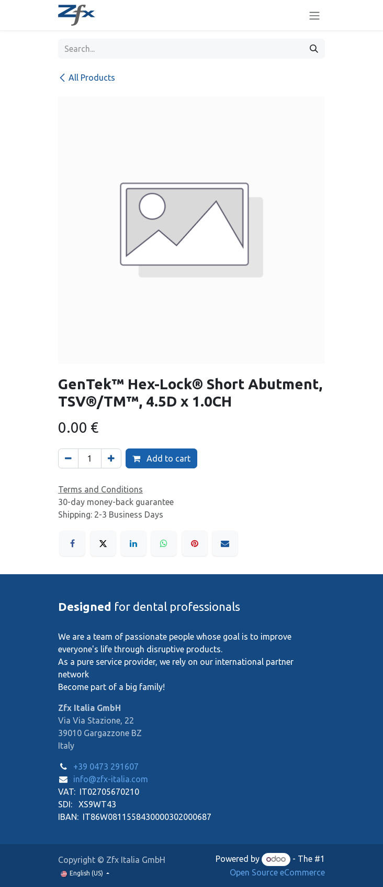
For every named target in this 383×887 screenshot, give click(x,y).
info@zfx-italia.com (110, 779)
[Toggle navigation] (314, 15)
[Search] (314, 49)
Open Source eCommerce (277, 872)
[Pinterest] (194, 543)
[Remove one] (68, 458)
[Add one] (111, 458)
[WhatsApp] (163, 543)
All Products (86, 77)
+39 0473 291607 (106, 766)
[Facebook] (72, 543)
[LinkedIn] (133, 543)
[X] (103, 543)
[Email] (225, 543)
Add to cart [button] (161, 458)
